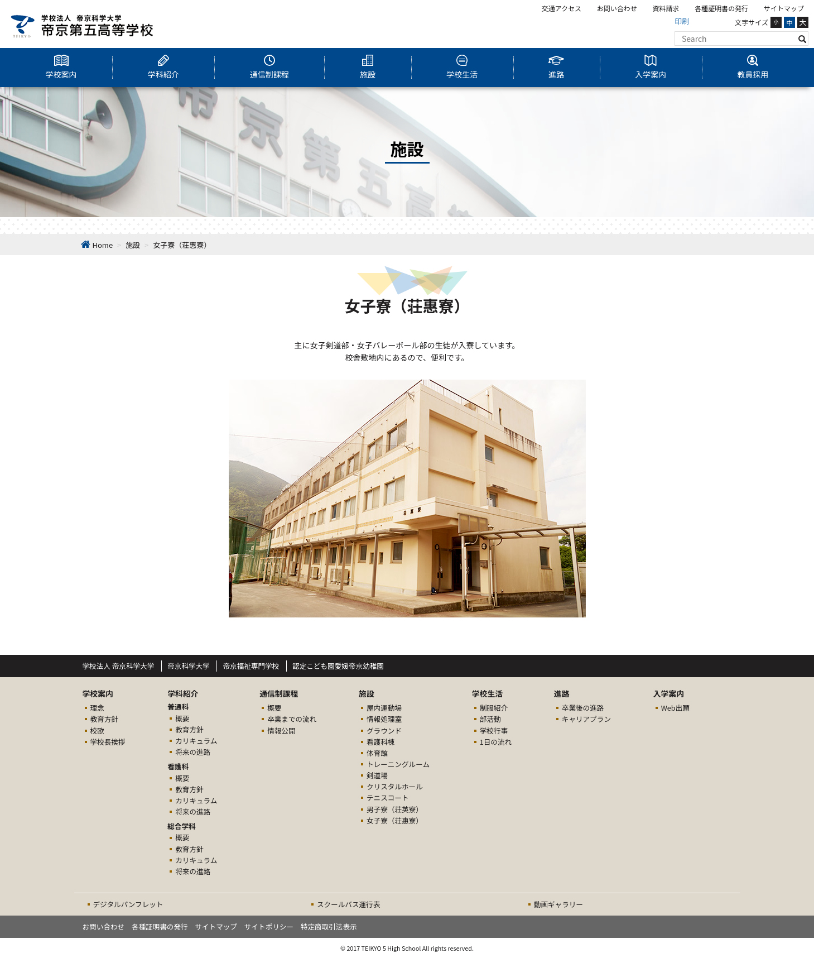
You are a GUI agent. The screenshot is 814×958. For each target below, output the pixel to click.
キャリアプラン (586, 718)
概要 (182, 718)
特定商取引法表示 (329, 926)
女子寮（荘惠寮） (395, 820)
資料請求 (666, 8)
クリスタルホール (395, 786)
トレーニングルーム (398, 764)
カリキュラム (196, 740)
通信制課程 (269, 74)
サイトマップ (784, 8)
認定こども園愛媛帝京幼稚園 (338, 665)
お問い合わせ (617, 8)
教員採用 (752, 74)
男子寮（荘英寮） (395, 809)
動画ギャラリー (558, 904)
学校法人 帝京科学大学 (119, 665)
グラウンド (384, 730)
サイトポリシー (268, 926)
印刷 (682, 21)
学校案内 (61, 74)
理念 (97, 707)
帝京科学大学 (188, 665)
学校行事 (494, 730)
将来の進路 (192, 751)
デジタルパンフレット (128, 904)
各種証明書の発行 (721, 8)
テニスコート (388, 797)
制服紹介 (494, 707)
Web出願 (675, 707)
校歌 (97, 730)
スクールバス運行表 (348, 904)
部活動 (490, 718)
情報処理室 (384, 718)
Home (103, 245)
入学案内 (650, 74)
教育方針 (104, 718)
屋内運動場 (384, 707)
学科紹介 (163, 74)
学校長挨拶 (108, 741)
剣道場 (377, 775)
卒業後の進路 (583, 707)
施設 (367, 74)
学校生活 (462, 74)
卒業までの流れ (291, 718)
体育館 (377, 753)
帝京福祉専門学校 (251, 665)
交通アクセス (561, 8)
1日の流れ (496, 741)
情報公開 (281, 730)
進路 (556, 74)
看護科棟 (380, 741)
